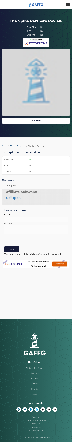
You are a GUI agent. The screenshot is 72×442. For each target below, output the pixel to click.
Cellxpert (13, 198)
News (34, 394)
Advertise (36, 427)
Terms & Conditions (36, 420)
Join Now (36, 120)
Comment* (8, 223)
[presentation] (26, 240)
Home (4, 146)
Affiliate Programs (17, 146)
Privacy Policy (36, 430)
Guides (34, 378)
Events (34, 389)
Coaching (34, 373)
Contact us (36, 424)
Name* (7, 215)
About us (36, 417)
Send (12, 249)
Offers (35, 384)
